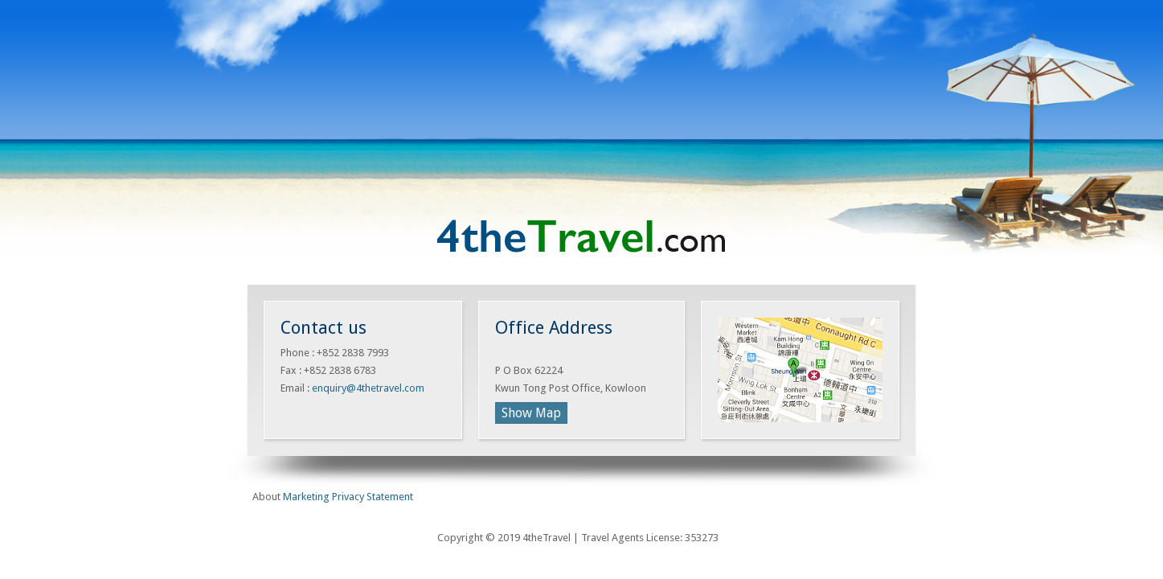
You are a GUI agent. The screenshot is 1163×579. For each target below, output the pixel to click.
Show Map (531, 413)
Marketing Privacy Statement (348, 497)
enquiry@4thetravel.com (368, 388)
